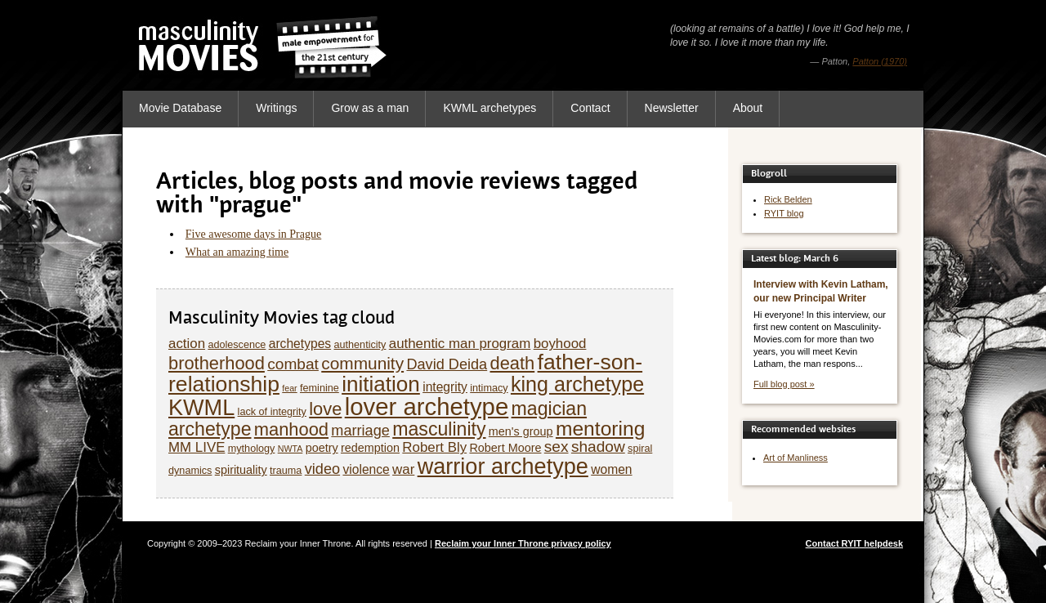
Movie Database (180, 107)
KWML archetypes (489, 107)
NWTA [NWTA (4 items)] (290, 448)
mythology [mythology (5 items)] (251, 448)
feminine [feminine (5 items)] (319, 388)
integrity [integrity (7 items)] (444, 387)
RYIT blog (784, 213)
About (748, 107)
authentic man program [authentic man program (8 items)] (460, 343)
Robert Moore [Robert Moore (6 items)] (505, 447)
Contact (590, 107)
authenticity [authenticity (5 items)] (359, 345)
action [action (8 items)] (186, 343)
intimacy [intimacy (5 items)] (488, 388)
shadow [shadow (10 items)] (598, 446)
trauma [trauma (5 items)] (286, 470)
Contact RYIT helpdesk (854, 543)
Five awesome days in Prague (253, 234)
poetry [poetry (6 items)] (322, 447)
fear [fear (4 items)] (289, 388)
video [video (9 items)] (322, 469)
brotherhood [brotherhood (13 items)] (216, 363)
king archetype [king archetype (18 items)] (577, 384)
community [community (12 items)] (362, 363)
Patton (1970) (879, 61)
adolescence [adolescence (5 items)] (237, 345)
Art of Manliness (795, 457)
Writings (276, 107)
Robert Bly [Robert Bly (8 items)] (434, 447)
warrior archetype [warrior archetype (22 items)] (503, 466)
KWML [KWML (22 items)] (201, 407)
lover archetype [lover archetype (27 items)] (427, 406)
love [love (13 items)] (325, 409)
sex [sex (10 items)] (556, 446)
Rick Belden (788, 199)
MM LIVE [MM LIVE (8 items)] (196, 447)
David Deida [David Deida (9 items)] (446, 364)
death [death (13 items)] (512, 363)
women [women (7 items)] (611, 469)
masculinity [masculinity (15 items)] (438, 429)
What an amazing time (237, 252)
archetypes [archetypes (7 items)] (300, 344)
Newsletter (672, 107)
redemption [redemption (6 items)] (370, 447)
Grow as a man (370, 107)
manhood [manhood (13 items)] (291, 429)
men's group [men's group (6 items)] (521, 431)
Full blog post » (784, 384)
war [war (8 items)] (403, 469)
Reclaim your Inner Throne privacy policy (523, 543)
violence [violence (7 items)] (365, 469)
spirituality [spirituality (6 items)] (241, 469)
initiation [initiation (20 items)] (381, 384)
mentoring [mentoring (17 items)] (600, 429)
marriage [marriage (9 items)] (360, 430)
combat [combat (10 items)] (293, 364)
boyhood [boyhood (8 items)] (560, 343)
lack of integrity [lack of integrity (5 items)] (272, 412)
